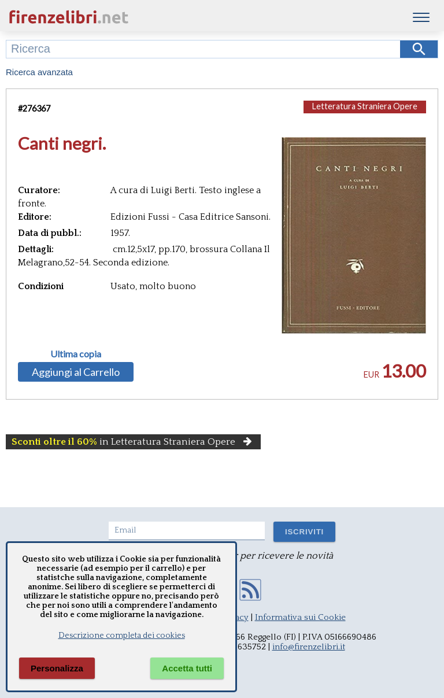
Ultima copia (75, 354)
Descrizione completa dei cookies (121, 635)
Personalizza (57, 668)
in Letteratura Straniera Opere (133, 442)
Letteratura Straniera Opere (364, 106)
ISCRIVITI (304, 531)
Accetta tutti (187, 668)
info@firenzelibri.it (308, 647)
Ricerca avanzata (39, 72)
